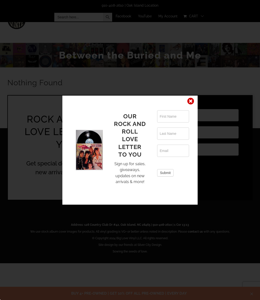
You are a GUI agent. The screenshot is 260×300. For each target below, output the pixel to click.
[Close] (191, 101)
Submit (165, 173)
